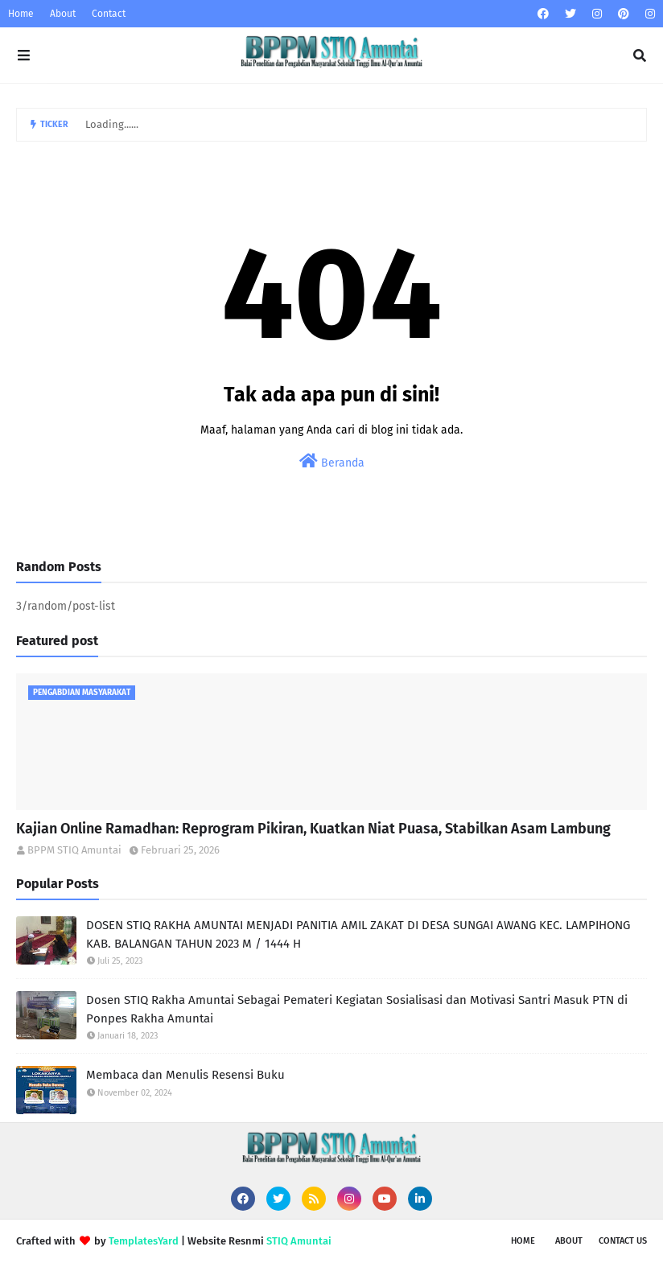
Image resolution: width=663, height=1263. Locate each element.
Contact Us (623, 1241)
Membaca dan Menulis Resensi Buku (185, 1075)
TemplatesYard (144, 1241)
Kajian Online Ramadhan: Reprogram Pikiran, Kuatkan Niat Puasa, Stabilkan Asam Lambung (313, 828)
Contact (109, 13)
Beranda (331, 461)
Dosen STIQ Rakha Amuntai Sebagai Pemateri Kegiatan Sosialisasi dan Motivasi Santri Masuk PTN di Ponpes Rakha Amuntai (357, 1009)
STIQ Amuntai (299, 1241)
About (63, 13)
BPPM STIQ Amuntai (74, 850)
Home (21, 13)
